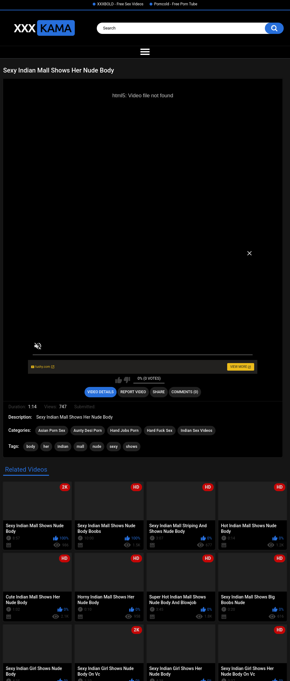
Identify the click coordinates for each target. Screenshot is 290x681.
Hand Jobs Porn (124, 430)
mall (80, 446)
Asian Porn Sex (51, 430)
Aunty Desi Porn (88, 430)
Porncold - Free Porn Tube (175, 4)
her (46, 446)
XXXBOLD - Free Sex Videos (120, 4)
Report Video (133, 392)
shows (131, 446)
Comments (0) (185, 392)
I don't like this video (126, 380)
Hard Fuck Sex (159, 430)
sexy (114, 446)
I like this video (118, 380)
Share (159, 392)
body (30, 446)
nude (97, 446)
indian (62, 446)
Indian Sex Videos (196, 430)
